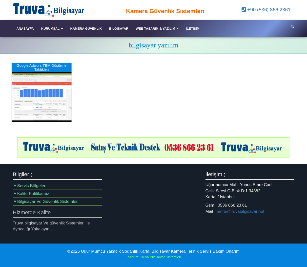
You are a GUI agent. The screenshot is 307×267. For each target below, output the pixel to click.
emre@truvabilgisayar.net (240, 211)
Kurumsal (52, 28)
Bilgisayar (118, 28)
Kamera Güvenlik (86, 28)
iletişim (193, 28)
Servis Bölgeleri (31, 185)
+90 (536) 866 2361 (266, 9)
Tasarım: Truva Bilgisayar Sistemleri (153, 257)
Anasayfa (25, 28)
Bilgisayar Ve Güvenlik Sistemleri (48, 201)
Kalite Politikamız (33, 193)
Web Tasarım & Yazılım (157, 28)
